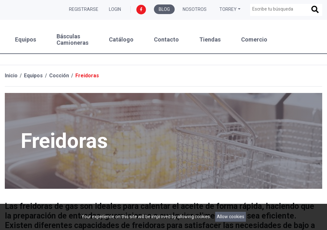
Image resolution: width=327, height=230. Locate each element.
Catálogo (121, 39)
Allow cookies (230, 216)
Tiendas (210, 39)
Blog (164, 9)
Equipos (25, 39)
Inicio (11, 76)
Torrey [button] (228, 9)
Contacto (166, 39)
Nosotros (195, 9)
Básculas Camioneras (72, 39)
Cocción (59, 76)
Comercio (254, 39)
